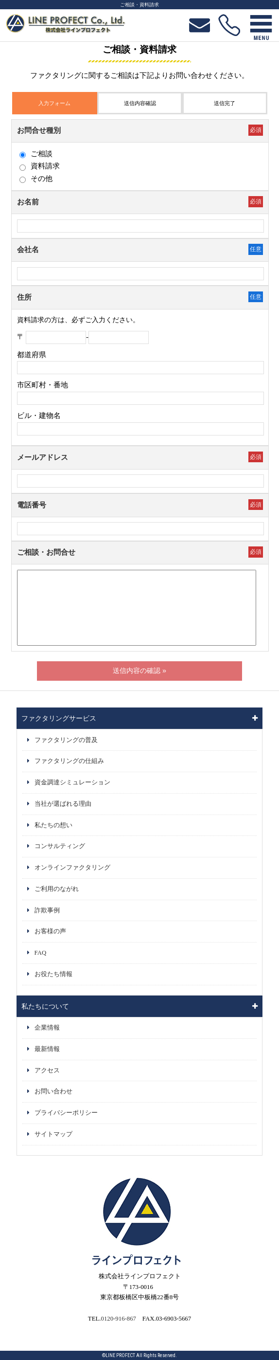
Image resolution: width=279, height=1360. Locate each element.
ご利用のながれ (57, 889)
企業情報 (47, 1027)
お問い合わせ (53, 1091)
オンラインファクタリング (72, 867)
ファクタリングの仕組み (69, 761)
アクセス (47, 1070)
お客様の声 (50, 931)
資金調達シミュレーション (72, 782)
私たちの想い (53, 825)
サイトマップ (53, 1134)
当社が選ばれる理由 (63, 803)
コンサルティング (60, 846)
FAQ (41, 952)
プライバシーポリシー (66, 1112)
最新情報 (47, 1049)
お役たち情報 (53, 974)
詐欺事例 (47, 910)
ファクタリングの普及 (66, 740)
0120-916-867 (118, 1318)
